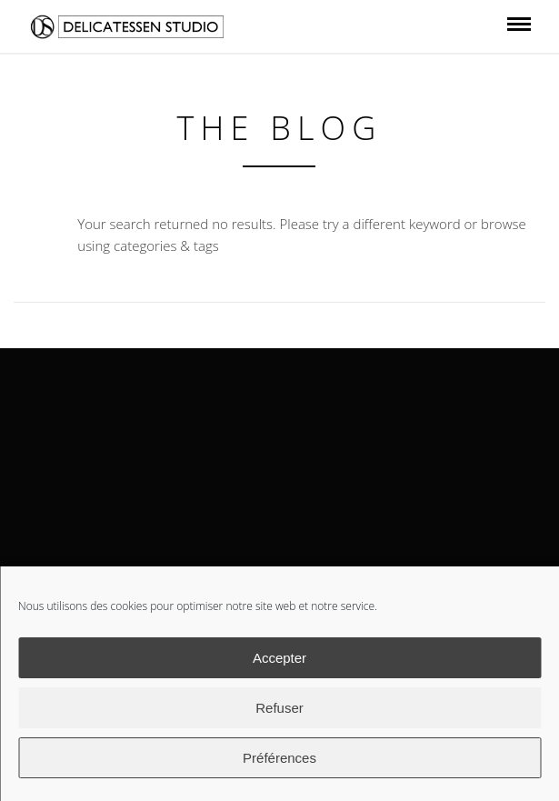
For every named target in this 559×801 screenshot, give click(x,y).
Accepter (279, 658)
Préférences (279, 758)
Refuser (279, 708)
